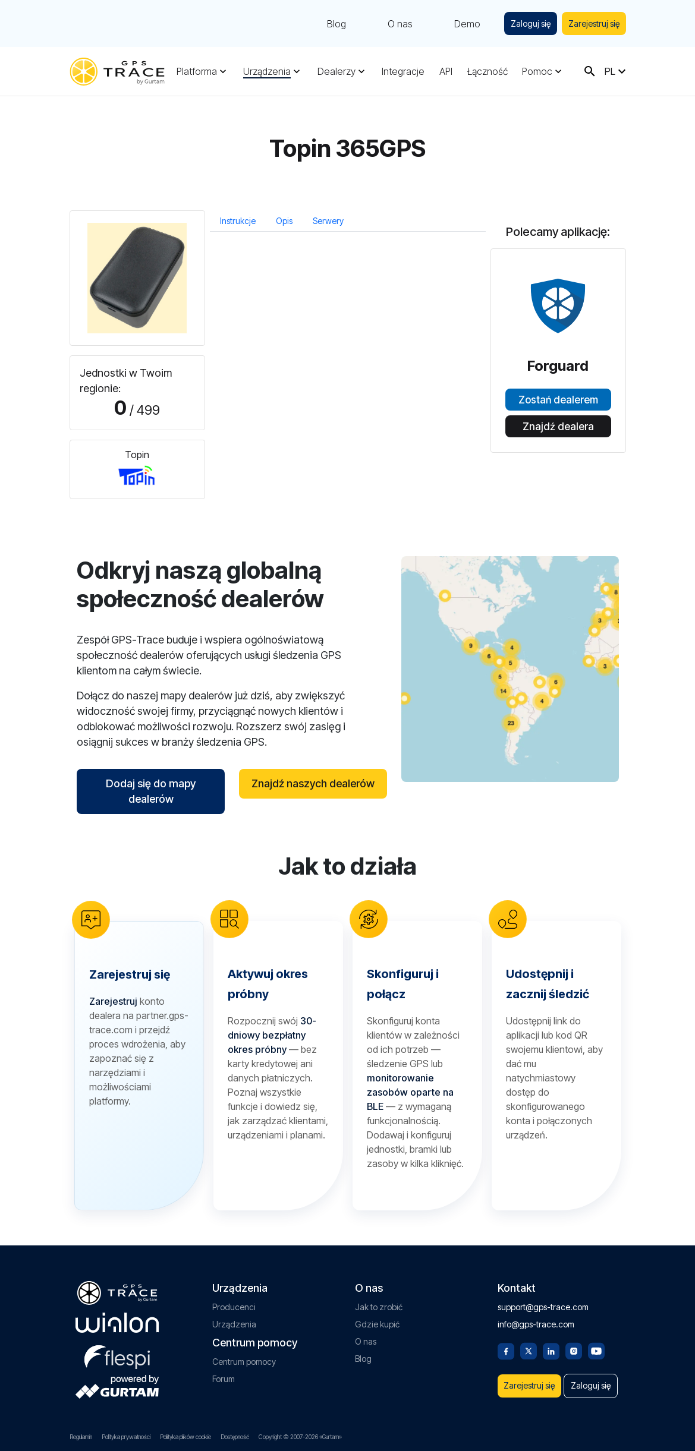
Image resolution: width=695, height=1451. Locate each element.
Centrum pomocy (244, 1355)
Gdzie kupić (377, 1318)
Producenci (234, 1300)
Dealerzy (336, 71)
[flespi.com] (117, 1348)
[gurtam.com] (117, 1316)
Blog (329, 24)
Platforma (197, 71)
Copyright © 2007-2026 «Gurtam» (300, 1436)
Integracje (403, 71)
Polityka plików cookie (185, 1436)
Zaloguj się (525, 23)
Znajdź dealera (558, 427)
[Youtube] (596, 1343)
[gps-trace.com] (117, 72)
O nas (392, 24)
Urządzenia (267, 71)
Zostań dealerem (558, 400)
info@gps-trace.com (536, 1318)
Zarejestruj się (592, 23)
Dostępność (235, 1436)
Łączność (487, 71)
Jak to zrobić (378, 1300)
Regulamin (81, 1436)
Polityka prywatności (126, 1436)
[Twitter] (528, 1343)
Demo (460, 24)
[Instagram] (573, 1343)
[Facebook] (506, 1343)
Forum (223, 1372)
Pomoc (537, 71)
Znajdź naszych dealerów (313, 783)
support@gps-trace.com (543, 1300)
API (445, 71)
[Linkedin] (551, 1343)
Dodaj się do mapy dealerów (151, 791)
